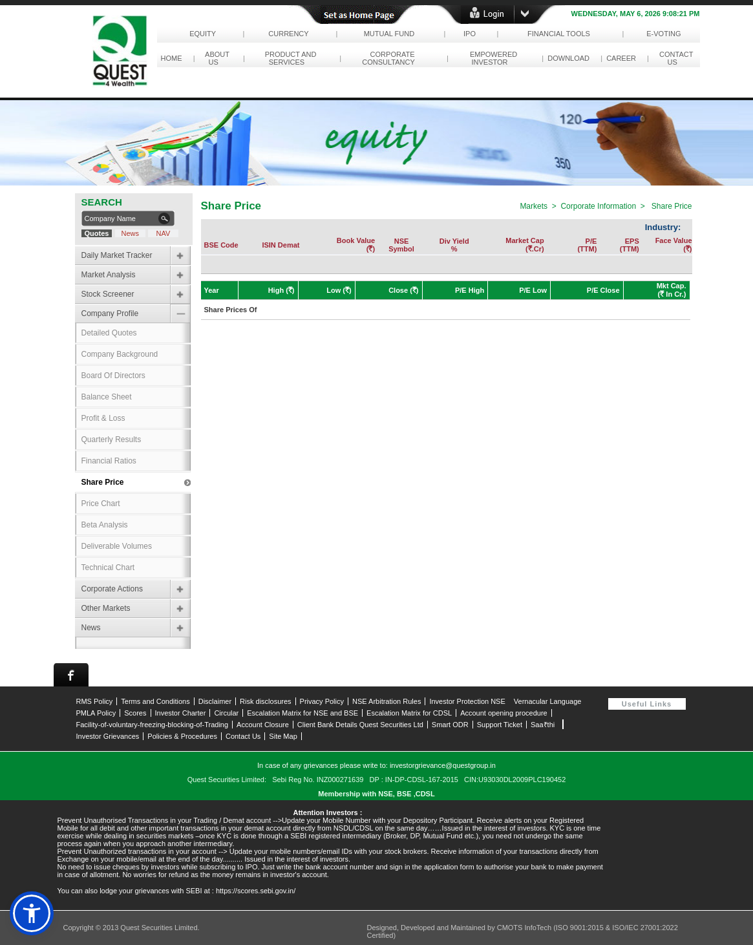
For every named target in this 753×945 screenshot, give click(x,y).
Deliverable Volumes (116, 546)
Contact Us (243, 736)
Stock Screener (107, 294)
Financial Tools (559, 33)
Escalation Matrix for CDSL (409, 713)
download (568, 58)
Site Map (283, 736)
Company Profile (110, 313)
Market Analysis (108, 274)
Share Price (102, 482)
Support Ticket (499, 724)
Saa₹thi (543, 724)
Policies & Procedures (182, 736)
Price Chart (100, 503)
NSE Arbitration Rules (386, 701)
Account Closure (263, 724)
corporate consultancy (390, 58)
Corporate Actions (112, 588)
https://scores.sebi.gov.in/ (255, 891)
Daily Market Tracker (117, 255)
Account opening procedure (503, 713)
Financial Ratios (108, 460)
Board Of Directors (113, 375)
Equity (203, 33)
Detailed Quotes (109, 332)
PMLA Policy (96, 713)
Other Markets (106, 608)
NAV (163, 233)
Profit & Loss (103, 418)
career (621, 58)
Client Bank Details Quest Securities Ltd (360, 724)
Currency (288, 33)
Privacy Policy (322, 701)
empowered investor (491, 58)
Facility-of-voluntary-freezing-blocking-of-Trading (152, 724)
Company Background (119, 354)
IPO (469, 33)
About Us (215, 58)
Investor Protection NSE (467, 701)
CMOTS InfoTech (525, 927)
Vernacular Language (548, 701)
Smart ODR (450, 724)
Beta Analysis (104, 524)
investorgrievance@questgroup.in (443, 765)
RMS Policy (94, 701)
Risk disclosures (265, 701)
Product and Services (289, 58)
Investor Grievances (108, 736)
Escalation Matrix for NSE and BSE (302, 713)
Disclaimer (214, 701)
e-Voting (664, 33)
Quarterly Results (111, 439)
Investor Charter (180, 713)
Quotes (96, 233)
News (131, 233)
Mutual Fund (388, 33)
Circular (226, 713)
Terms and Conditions (155, 701)
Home (171, 58)
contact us (674, 58)
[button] (31, 913)
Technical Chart (108, 567)
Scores (135, 713)
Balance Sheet (106, 396)
